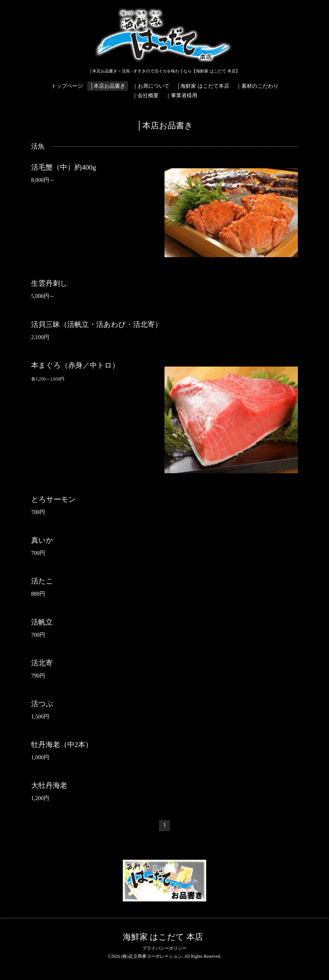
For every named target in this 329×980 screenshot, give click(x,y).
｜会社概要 (145, 95)
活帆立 (42, 622)
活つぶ (42, 704)
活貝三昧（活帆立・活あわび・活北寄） (96, 324)
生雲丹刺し (49, 283)
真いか (42, 540)
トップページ (67, 86)
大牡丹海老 (49, 785)
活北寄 (42, 663)
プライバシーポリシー (164, 948)
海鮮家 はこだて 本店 (163, 936)
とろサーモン (53, 499)
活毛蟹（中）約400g (63, 167)
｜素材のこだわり (257, 86)
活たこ (42, 581)
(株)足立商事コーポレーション (151, 956)
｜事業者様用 (181, 95)
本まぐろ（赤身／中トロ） (75, 365)
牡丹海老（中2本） (62, 745)
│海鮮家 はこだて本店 (202, 86)
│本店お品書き (107, 86)
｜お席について (151, 86)
